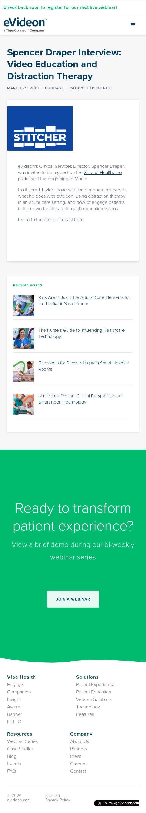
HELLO (14, 722)
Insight (14, 699)
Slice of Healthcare (103, 173)
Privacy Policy (57, 800)
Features (85, 714)
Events (14, 764)
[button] (133, 25)
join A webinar (73, 602)
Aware (13, 707)
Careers (78, 764)
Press (75, 756)
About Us (79, 741)
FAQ (11, 771)
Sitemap (52, 795)
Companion (19, 692)
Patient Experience (95, 685)
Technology (88, 707)
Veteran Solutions (94, 699)
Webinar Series (22, 741)
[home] (25, 25)
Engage (15, 685)
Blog (11, 756)
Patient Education (93, 692)
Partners (78, 749)
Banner (14, 714)
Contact (78, 771)
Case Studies (20, 749)
